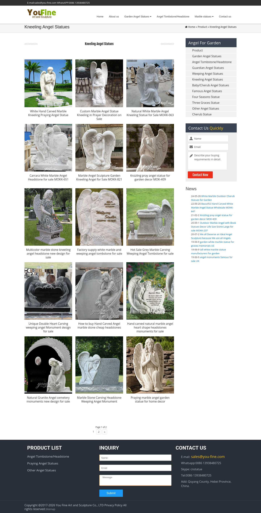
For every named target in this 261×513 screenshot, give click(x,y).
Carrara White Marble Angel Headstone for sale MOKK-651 (48, 177)
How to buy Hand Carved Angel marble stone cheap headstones (99, 324)
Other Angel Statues (205, 108)
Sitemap (50, 507)
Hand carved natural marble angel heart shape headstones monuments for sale (150, 326)
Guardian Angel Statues (208, 68)
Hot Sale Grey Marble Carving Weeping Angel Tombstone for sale (150, 251)
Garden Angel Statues (137, 16)
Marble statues (204, 16)
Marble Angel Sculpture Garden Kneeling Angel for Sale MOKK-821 (99, 177)
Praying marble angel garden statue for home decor (150, 398)
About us (114, 16)
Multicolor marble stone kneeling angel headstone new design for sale (48, 253)
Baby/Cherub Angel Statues (210, 85)
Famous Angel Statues (207, 91)
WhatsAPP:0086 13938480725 (73, 2)
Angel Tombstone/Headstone (173, 16)
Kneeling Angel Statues (207, 79)
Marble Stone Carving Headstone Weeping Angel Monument (99, 398)
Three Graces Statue (205, 103)
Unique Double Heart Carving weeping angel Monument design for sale (48, 326)
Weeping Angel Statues (207, 74)
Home (100, 16)
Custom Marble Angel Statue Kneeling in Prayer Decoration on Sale (99, 115)
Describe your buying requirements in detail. (207, 161)
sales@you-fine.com (207, 454)
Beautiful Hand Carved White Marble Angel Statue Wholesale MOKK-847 (212, 207)
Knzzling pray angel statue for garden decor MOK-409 (150, 177)
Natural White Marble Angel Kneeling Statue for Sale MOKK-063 (150, 113)
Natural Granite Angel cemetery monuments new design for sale (48, 398)
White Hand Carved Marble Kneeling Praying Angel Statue (48, 113)
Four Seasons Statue (206, 97)
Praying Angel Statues (42, 462)
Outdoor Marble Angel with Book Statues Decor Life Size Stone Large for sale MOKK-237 (213, 226)
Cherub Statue (202, 114)
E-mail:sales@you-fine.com (41, 2)
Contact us (225, 16)
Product (202, 27)
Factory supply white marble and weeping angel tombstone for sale (99, 251)
